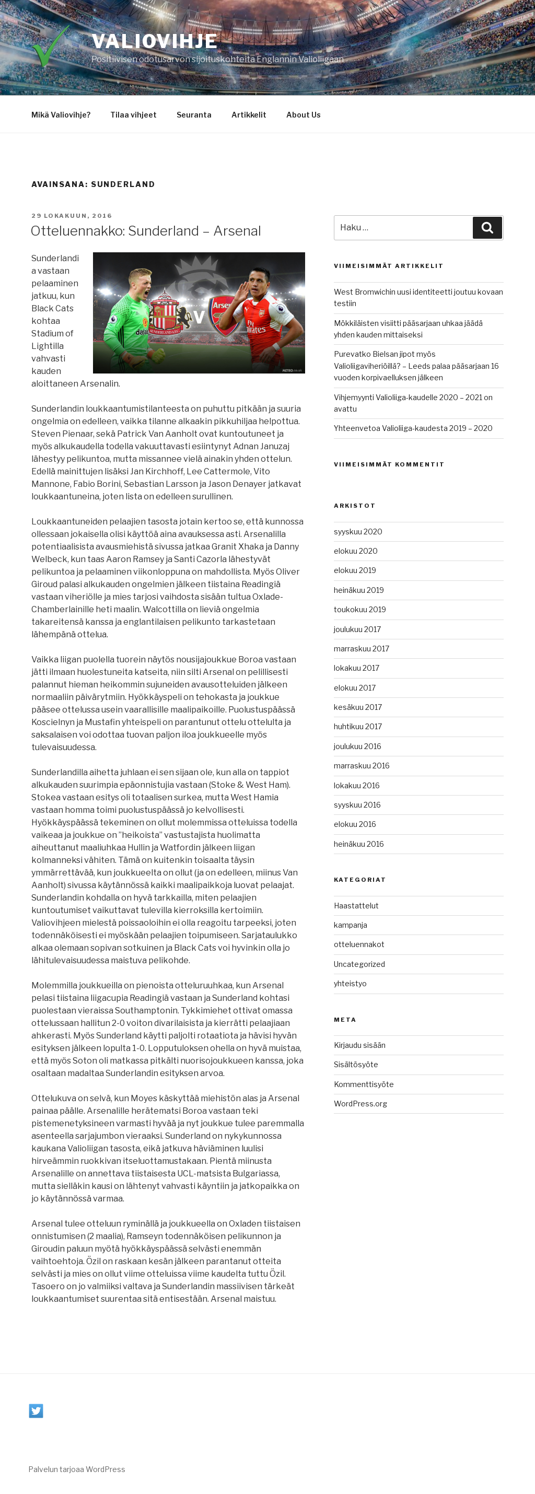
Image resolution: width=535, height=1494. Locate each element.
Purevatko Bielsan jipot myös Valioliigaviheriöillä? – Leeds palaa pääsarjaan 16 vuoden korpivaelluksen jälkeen (416, 365)
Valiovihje (155, 41)
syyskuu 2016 (357, 804)
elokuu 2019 (355, 570)
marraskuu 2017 (361, 648)
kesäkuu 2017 (358, 707)
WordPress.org (360, 1103)
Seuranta (194, 114)
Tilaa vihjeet (133, 114)
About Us (303, 114)
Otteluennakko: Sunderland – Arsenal (145, 231)
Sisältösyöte (356, 1064)
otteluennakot (359, 944)
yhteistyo (350, 983)
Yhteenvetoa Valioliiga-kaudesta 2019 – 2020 (413, 428)
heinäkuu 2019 (359, 590)
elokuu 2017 (355, 687)
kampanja (350, 924)
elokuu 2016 (355, 824)
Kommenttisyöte (364, 1084)
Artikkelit (248, 114)
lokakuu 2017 (356, 667)
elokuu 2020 (356, 550)
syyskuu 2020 (358, 531)
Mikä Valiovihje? (60, 114)
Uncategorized (359, 964)
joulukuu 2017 (357, 629)
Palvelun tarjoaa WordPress (76, 1469)
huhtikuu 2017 (358, 726)
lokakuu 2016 (357, 785)
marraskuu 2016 (362, 765)
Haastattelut (356, 905)
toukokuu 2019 (360, 609)
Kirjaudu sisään (360, 1045)
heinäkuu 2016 (359, 843)
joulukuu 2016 (357, 746)
